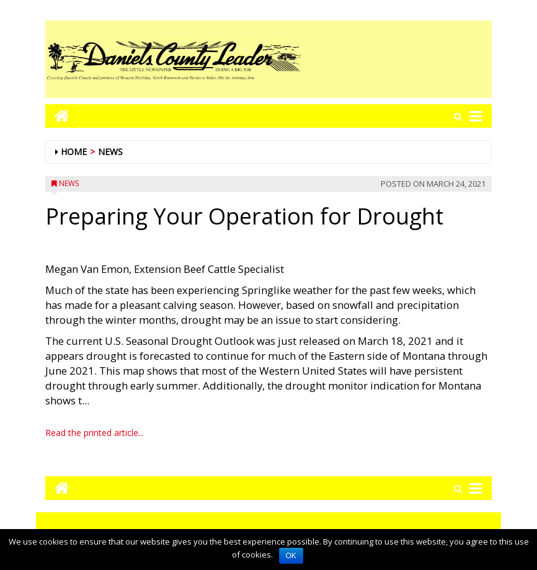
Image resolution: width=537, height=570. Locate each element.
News (110, 152)
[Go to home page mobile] (57, 115)
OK (291, 555)
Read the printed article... (94, 433)
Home (74, 152)
